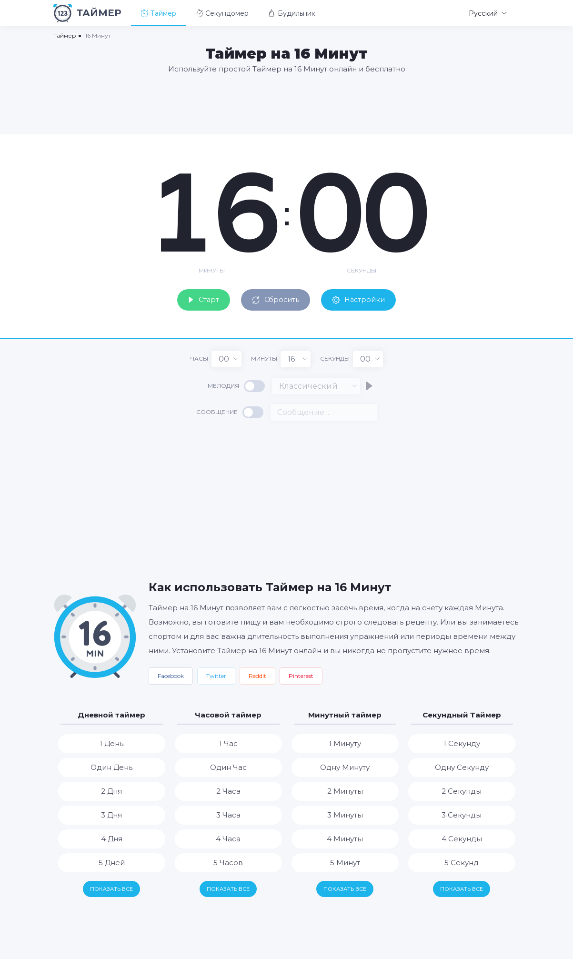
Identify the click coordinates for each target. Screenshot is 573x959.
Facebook (171, 673)
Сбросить (275, 297)
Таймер (158, 13)
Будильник (291, 13)
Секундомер (222, 13)
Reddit (257, 673)
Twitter (216, 673)
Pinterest (301, 673)
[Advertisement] (286, 103)
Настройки (366, 297)
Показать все (111, 887)
